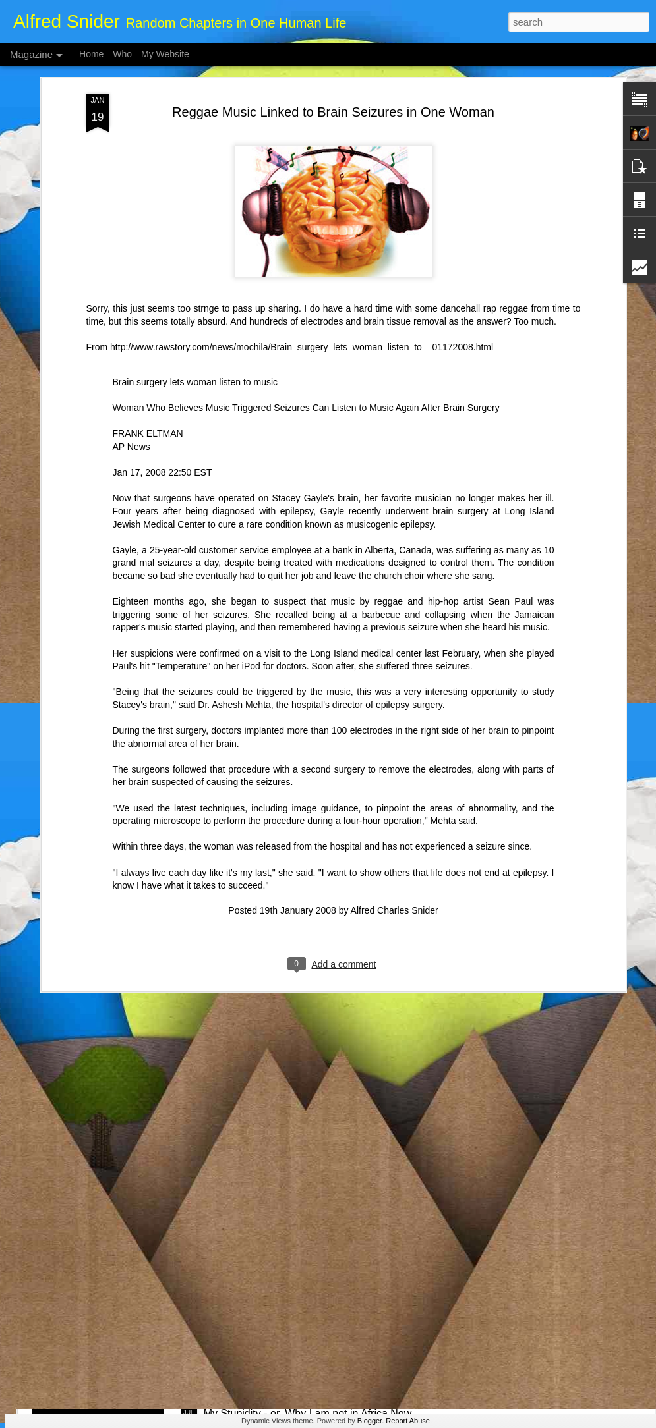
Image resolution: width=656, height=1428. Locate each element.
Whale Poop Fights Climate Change (287, 1263)
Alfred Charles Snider (394, 782)
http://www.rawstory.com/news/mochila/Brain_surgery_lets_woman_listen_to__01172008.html (301, 218)
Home (91, 54)
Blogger (369, 1421)
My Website (165, 54)
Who (122, 54)
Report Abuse (408, 1421)
